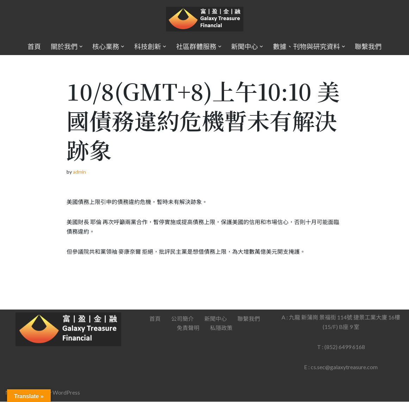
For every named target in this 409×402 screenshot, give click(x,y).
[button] (81, 46)
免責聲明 (188, 328)
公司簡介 (182, 319)
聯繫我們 (368, 46)
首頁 (34, 46)
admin (79, 172)
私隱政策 (221, 328)
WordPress (66, 393)
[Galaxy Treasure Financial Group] (204, 19)
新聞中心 (215, 319)
